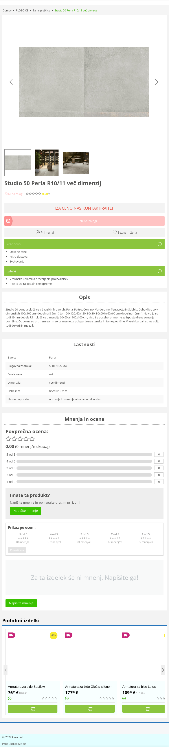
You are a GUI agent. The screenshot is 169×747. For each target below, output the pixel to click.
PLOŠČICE (22, 10)
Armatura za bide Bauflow (26, 686)
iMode (21, 744)
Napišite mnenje (79, 193)
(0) (59, 193)
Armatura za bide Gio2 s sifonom (88, 686)
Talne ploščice (41, 10)
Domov (7, 10)
